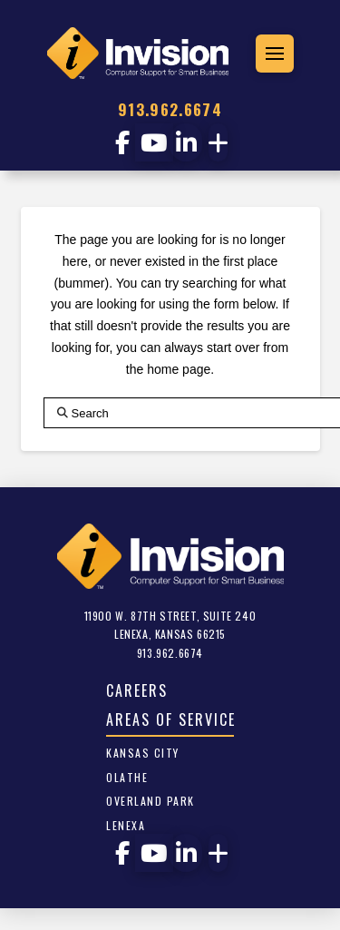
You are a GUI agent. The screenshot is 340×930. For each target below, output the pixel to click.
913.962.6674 (170, 109)
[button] (275, 53)
